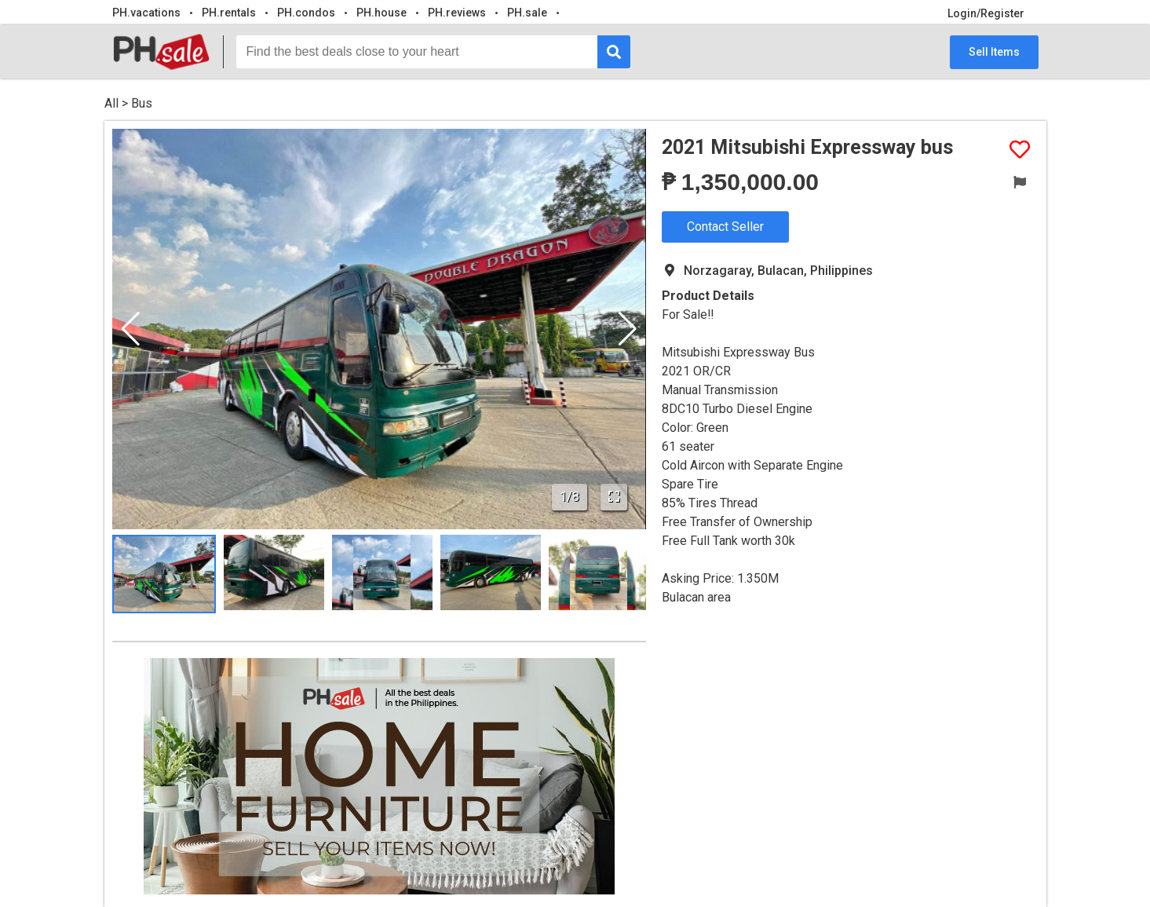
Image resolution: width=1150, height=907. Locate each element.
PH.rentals (229, 12)
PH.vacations (146, 12)
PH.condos (306, 12)
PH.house (381, 12)
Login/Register (985, 13)
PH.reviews (457, 12)
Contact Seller (725, 226)
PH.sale (527, 12)
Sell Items (994, 52)
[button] (627, 329)
